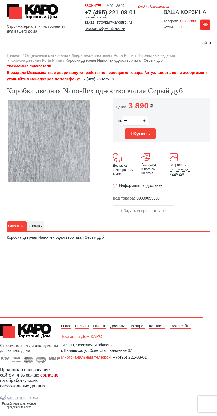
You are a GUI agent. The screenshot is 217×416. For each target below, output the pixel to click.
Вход (141, 6)
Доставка (118, 326)
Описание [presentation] (16, 226)
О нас (66, 326)
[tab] (17, 226)
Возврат (138, 326)
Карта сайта (180, 326)
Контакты (157, 326)
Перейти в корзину (205, 24)
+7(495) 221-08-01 (130, 357)
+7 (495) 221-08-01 (110, 12)
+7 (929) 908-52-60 (97, 79)
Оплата (99, 326)
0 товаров (187, 21)
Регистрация (158, 6)
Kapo (34, 13)
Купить (140, 133)
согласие (49, 375)
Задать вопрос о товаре (143, 211)
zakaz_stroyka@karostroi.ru (108, 22)
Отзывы (82, 326)
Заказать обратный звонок (105, 29)
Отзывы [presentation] (35, 226)
